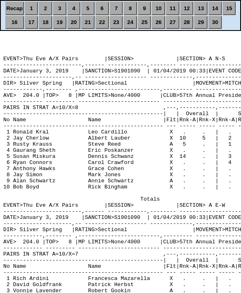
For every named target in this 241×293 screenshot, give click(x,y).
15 (229, 8)
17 (31, 22)
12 (187, 8)
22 (102, 22)
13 (201, 8)
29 (201, 22)
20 (74, 22)
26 (158, 22)
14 (215, 8)
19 (60, 22)
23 (116, 22)
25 (145, 22)
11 (173, 8)
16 (14, 22)
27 (173, 22)
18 (45, 22)
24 (130, 22)
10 (158, 8)
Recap (15, 8)
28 (187, 22)
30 (215, 22)
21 (88, 22)
